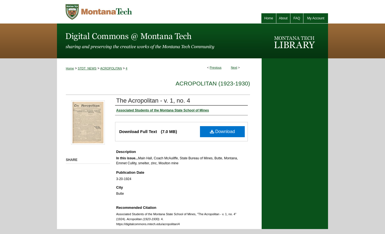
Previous (216, 67)
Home (70, 68)
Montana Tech (123, 12)
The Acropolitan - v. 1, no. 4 (153, 100)
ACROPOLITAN (111, 68)
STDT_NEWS (87, 68)
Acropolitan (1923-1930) (213, 83)
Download (222, 131)
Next (234, 67)
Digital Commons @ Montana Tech (159, 41)
